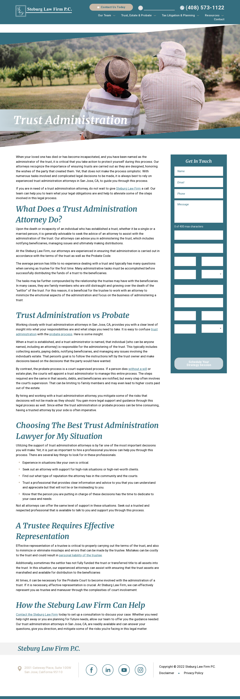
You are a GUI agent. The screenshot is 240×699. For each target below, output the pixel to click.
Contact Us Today (113, 7)
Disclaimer (166, 673)
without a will (137, 369)
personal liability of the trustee (80, 555)
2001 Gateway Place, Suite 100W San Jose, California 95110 (47, 670)
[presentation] (202, 346)
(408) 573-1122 (205, 7)
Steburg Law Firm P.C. (44, 11)
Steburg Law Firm (128, 188)
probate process (60, 334)
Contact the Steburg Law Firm (37, 614)
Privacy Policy (193, 673)
